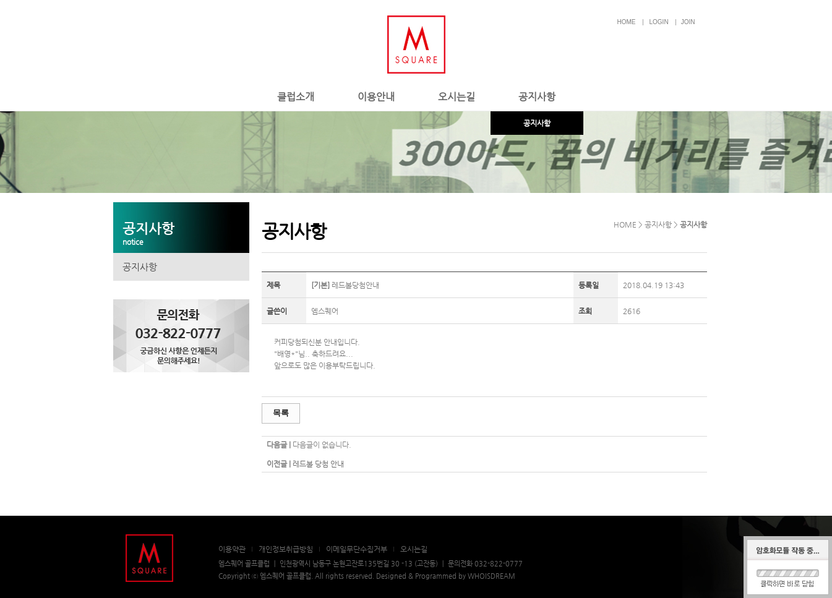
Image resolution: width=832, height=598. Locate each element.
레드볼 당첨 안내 (318, 463)
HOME (626, 22)
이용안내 (376, 97)
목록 (281, 412)
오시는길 (456, 97)
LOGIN (659, 22)
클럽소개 (295, 97)
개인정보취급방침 (286, 549)
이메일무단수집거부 (356, 549)
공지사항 (536, 97)
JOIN (688, 22)
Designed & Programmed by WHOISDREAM (445, 576)
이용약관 (232, 549)
